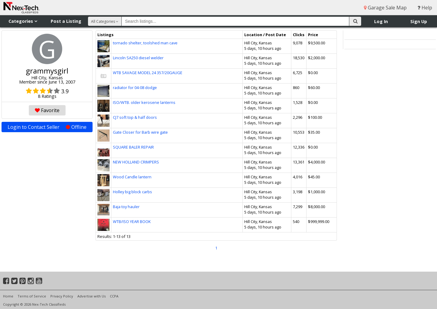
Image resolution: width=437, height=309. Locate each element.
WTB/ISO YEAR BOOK (132, 221)
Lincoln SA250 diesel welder (138, 57)
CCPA (114, 296)
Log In (381, 21)
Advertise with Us (91, 296)
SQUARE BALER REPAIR (133, 147)
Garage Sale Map (385, 7)
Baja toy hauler (126, 206)
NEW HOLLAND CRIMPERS (136, 162)
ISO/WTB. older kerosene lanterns (144, 102)
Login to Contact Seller (47, 127)
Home (8, 296)
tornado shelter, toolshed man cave (145, 43)
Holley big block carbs (132, 191)
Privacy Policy (61, 296)
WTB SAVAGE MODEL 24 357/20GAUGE (147, 72)
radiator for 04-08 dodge (135, 87)
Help (425, 7)
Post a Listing (66, 21)
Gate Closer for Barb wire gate (140, 132)
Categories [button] (22, 21)
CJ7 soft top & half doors (135, 117)
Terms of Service (32, 296)
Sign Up (418, 21)
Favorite (47, 110)
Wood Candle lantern (132, 177)
